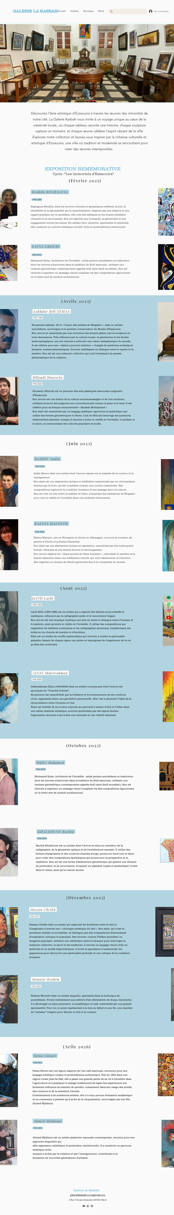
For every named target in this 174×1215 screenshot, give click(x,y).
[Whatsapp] (168, 604)
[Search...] (127, 11)
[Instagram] (168, 610)
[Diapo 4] (76, 98)
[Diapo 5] (89, 98)
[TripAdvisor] (168, 597)
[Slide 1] (80, 98)
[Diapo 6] (92, 98)
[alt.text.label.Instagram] (92, 1206)
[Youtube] (168, 617)
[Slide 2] (83, 98)
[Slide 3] (86, 98)
